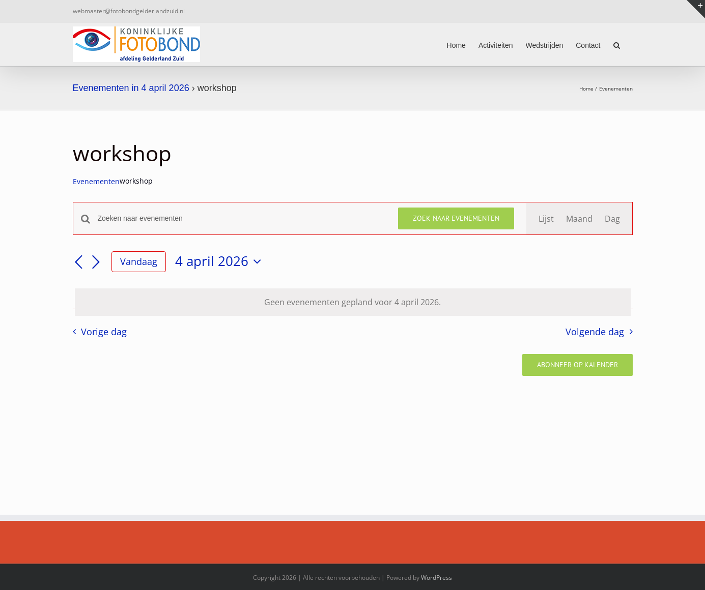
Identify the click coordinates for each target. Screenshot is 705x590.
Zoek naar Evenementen (456, 218)
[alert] (353, 302)
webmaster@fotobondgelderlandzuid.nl (129, 11)
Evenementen (96, 181)
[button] (616, 44)
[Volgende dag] (96, 262)
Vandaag (138, 261)
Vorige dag (104, 332)
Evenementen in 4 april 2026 (131, 88)
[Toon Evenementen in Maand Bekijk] (579, 218)
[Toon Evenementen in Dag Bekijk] (612, 218)
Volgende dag (595, 332)
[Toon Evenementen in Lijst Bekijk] (546, 218)
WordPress (436, 577)
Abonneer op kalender (577, 365)
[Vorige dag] (79, 262)
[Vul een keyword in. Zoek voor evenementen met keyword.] (242, 218)
